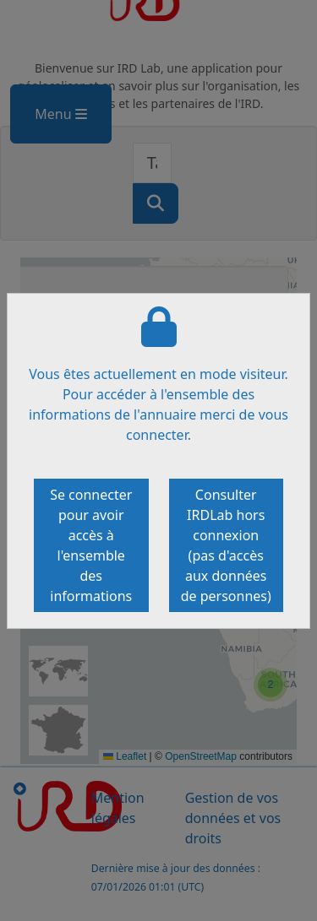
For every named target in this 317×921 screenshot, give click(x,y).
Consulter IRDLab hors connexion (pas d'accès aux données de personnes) (226, 545)
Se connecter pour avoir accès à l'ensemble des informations (91, 545)
